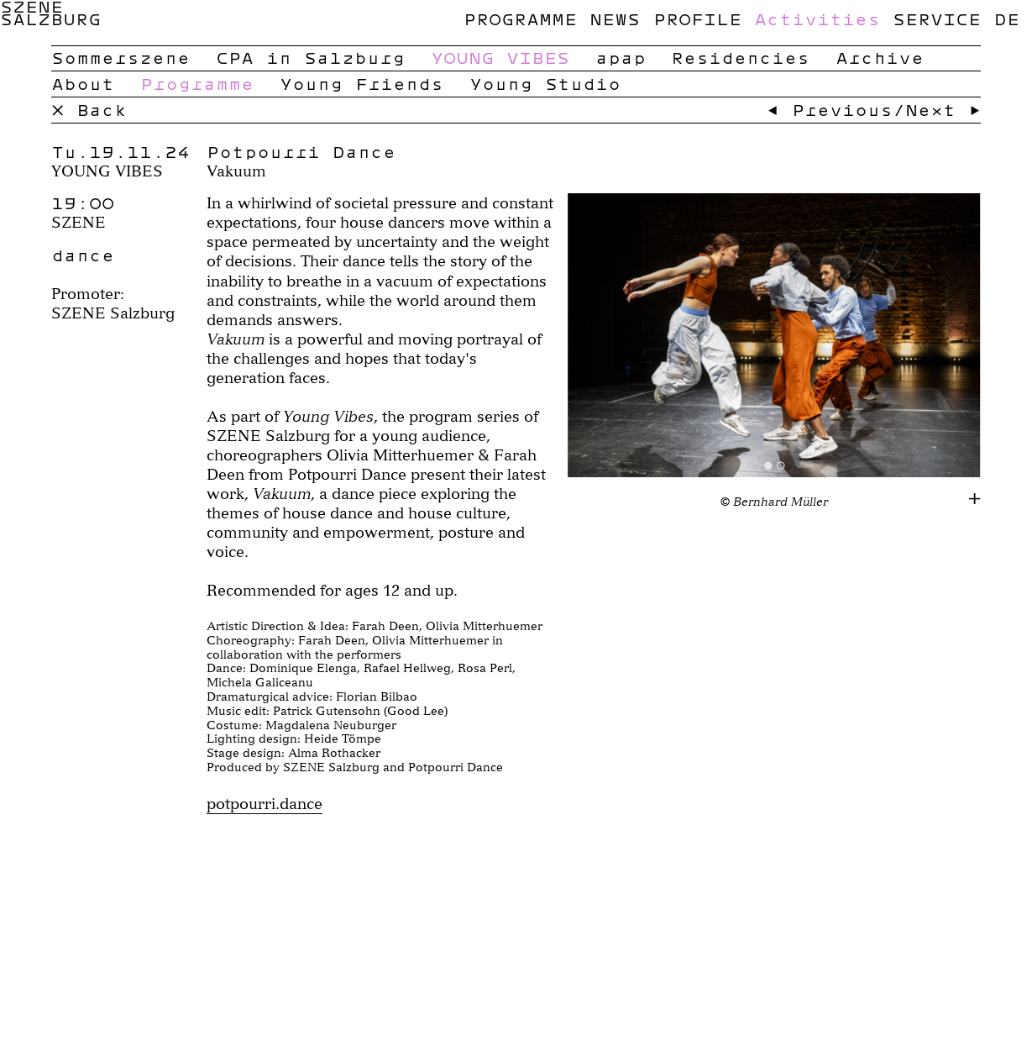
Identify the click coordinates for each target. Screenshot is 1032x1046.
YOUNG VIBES (500, 57)
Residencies (740, 57)
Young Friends (361, 83)
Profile (697, 18)
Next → (943, 109)
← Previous (830, 109)
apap (620, 57)
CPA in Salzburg (310, 57)
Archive (880, 57)
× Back (89, 109)
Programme (520, 18)
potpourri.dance (264, 803)
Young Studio (545, 83)
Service (937, 18)
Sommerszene (120, 57)
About (82, 83)
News (614, 18)
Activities (817, 18)
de (1006, 18)
